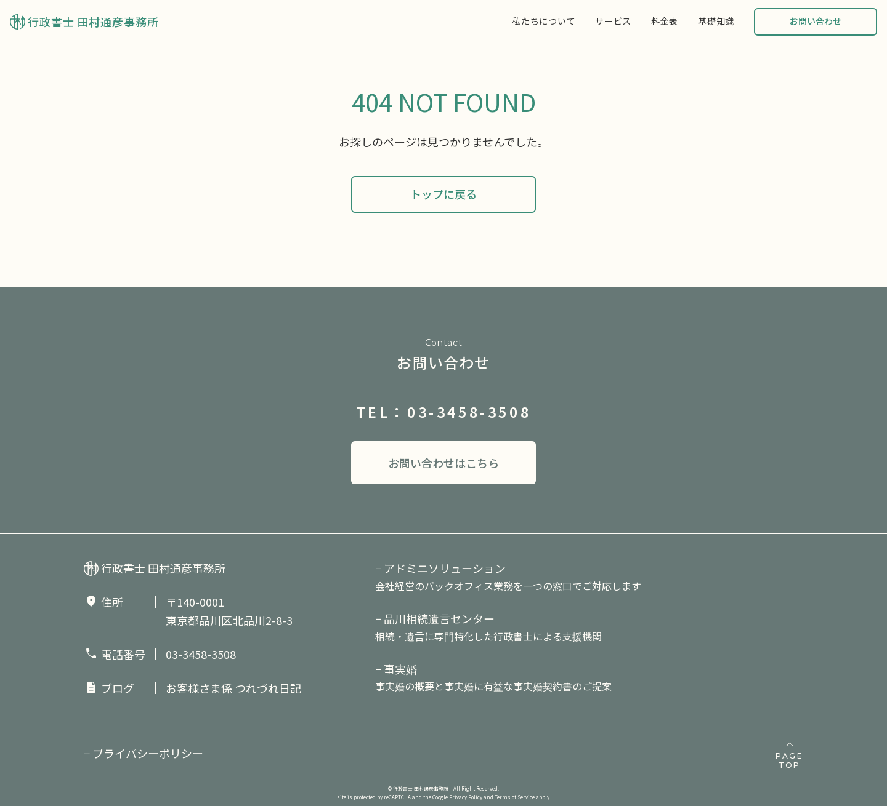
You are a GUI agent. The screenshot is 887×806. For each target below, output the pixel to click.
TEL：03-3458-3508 (444, 411)
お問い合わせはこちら (443, 463)
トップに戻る (443, 194)
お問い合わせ (815, 21)
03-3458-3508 (201, 654)
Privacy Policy (465, 797)
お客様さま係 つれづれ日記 (233, 688)
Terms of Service (515, 797)
